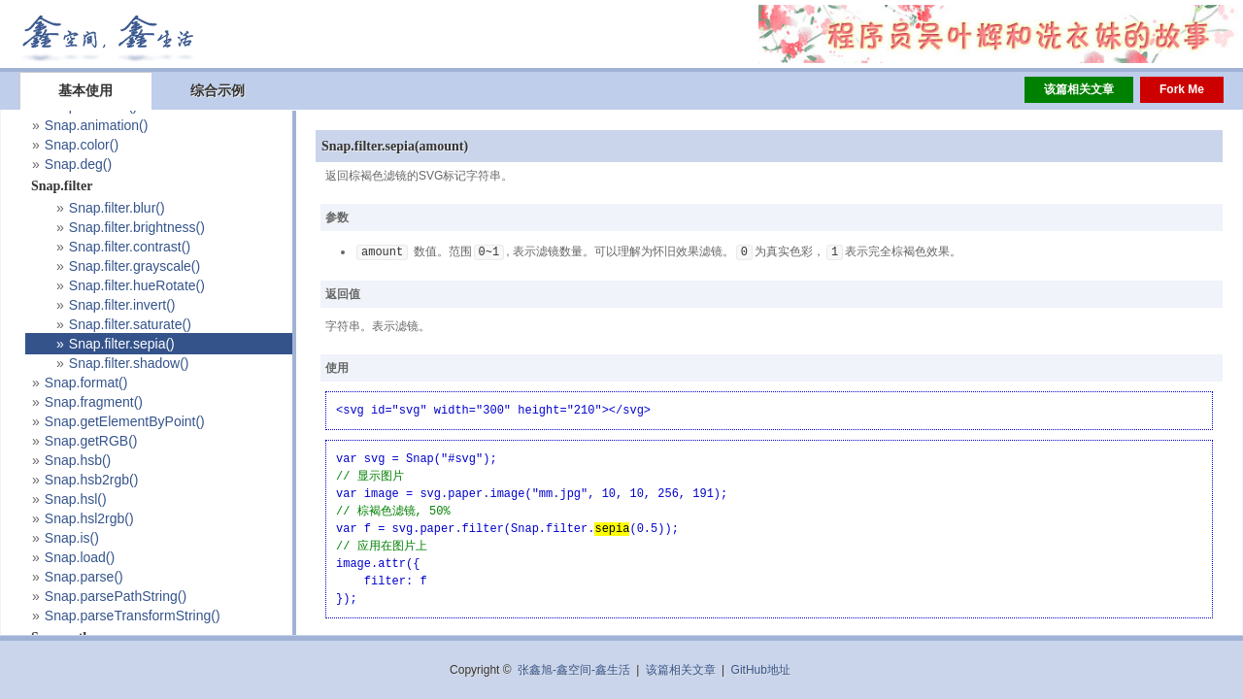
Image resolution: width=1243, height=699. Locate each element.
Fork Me (1181, 89)
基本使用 (85, 90)
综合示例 (217, 90)
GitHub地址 (760, 670)
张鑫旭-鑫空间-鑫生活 (574, 670)
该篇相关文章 (1079, 89)
